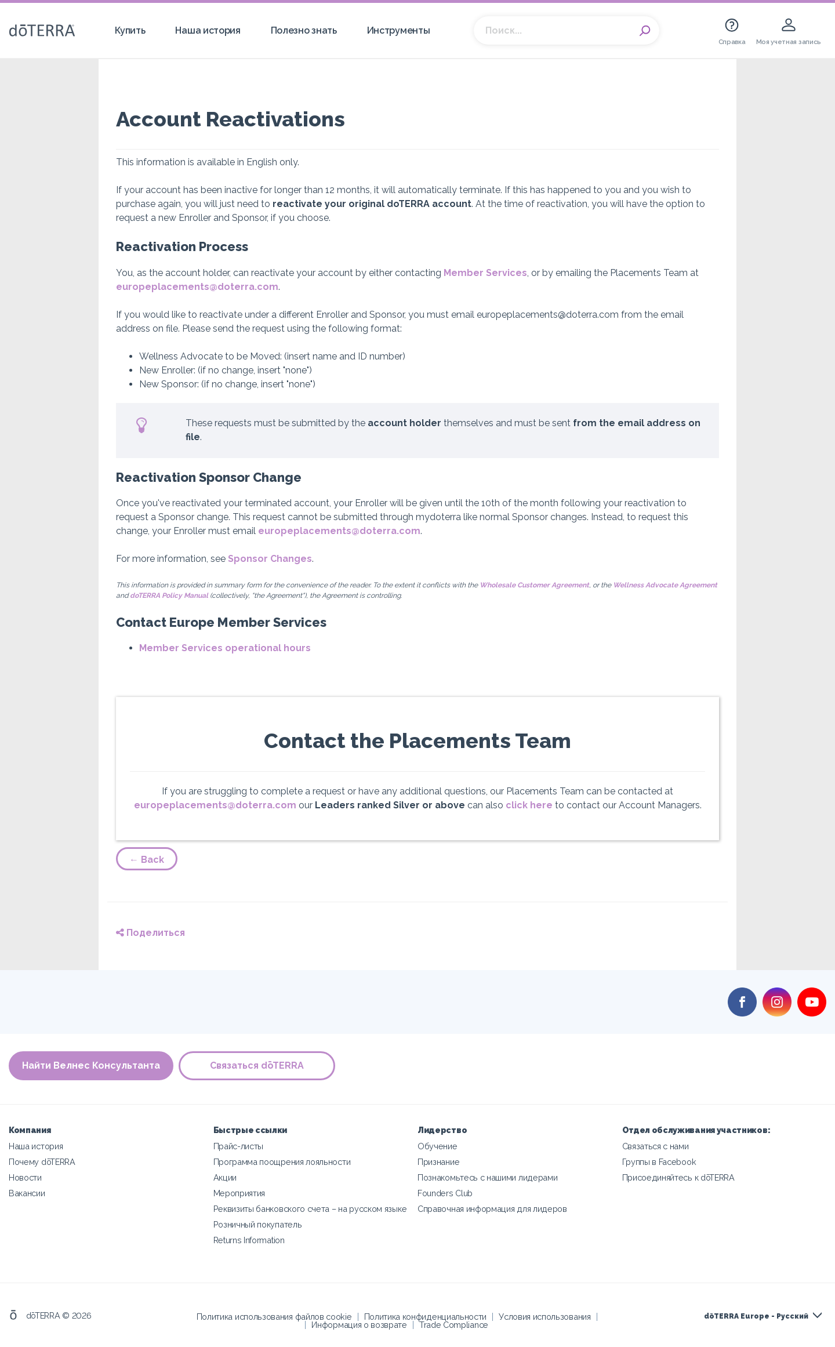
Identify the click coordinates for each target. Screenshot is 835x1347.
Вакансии (27, 1193)
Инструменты (398, 30)
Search (644, 30)
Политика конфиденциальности (425, 1316)
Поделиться (150, 932)
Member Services (485, 272)
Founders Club (445, 1193)
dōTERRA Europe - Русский (756, 1316)
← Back (146, 859)
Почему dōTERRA (42, 1162)
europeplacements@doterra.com (197, 286)
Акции (225, 1177)
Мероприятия (239, 1193)
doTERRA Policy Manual (169, 595)
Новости (25, 1177)
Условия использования (545, 1316)
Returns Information (249, 1240)
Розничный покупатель (257, 1224)
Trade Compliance (453, 1325)
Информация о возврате (359, 1325)
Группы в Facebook (659, 1162)
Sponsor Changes (270, 558)
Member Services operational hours (225, 647)
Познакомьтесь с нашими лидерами (487, 1177)
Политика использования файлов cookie (274, 1316)
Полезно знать (304, 30)
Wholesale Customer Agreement (534, 585)
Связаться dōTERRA (257, 1066)
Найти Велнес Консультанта (91, 1066)
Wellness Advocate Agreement (665, 585)
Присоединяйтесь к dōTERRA (678, 1177)
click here (529, 805)
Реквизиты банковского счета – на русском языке (310, 1209)
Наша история (207, 30)
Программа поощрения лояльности (282, 1162)
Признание (438, 1162)
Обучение (438, 1146)
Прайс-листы (238, 1146)
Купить (130, 30)
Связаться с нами (655, 1146)
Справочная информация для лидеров (492, 1209)
